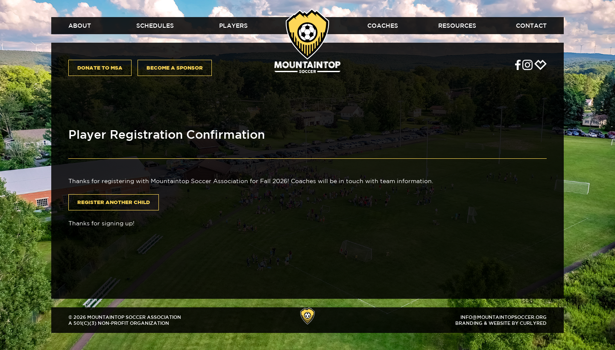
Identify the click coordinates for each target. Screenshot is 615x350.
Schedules (155, 25)
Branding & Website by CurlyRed (501, 323)
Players (233, 25)
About (79, 25)
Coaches (382, 25)
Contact (531, 25)
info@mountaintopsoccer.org (503, 317)
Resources (457, 25)
